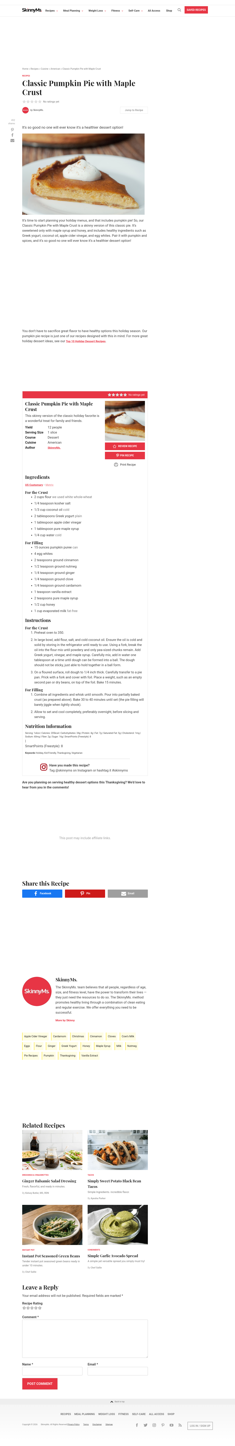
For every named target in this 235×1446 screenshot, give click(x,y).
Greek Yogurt (69, 1046)
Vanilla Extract (89, 1055)
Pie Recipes (31, 1055)
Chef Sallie (30, 1277)
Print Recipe (125, 464)
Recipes (55, 10)
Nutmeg (132, 1046)
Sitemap (112, 1430)
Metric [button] (53, 485)
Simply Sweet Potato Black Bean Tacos (116, 1183)
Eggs (27, 1046)
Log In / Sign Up (200, 1431)
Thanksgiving (67, 1055)
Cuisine (44, 68)
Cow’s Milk (128, 1036)
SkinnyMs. (38, 110)
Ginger (51, 1046)
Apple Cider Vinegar (35, 1036)
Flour (39, 1046)
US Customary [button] (35, 485)
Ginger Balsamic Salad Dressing (46, 1183)
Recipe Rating (32, 1309)
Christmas (78, 1036)
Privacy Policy (77, 1430)
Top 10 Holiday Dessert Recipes (89, 341)
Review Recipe (125, 446)
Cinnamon (96, 1036)
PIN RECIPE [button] (125, 455)
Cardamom (59, 1036)
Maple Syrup (103, 1046)
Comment (30, 1323)
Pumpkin (49, 1055)
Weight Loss (100, 10)
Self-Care (138, 10)
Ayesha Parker (98, 1198)
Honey (86, 1046)
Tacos (91, 1175)
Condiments (94, 1250)
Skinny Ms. (34, 11)
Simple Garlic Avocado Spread (111, 1258)
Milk (119, 1046)
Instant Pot (28, 1250)
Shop (174, 10)
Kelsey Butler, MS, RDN (37, 1198)
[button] (24, 102)
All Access (159, 10)
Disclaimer (100, 1430)
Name (27, 1370)
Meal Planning (76, 10)
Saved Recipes (201, 9)
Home (25, 68)
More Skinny (66, 1020)
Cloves (112, 1036)
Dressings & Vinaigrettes (35, 1175)
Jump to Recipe (134, 110)
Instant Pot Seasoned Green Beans (51, 1258)
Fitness (120, 10)
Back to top (117, 1407)
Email (93, 1370)
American (55, 68)
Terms (89, 1430)
